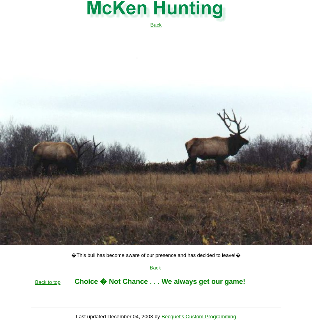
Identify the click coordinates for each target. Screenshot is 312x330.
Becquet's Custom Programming (198, 316)
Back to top (47, 282)
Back (156, 25)
